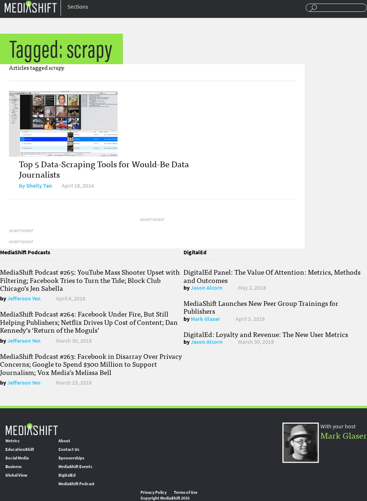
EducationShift (19, 449)
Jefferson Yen (23, 298)
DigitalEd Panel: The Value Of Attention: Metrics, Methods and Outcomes (272, 275)
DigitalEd (67, 475)
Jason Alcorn (207, 288)
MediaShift (31, 429)
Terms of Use (185, 492)
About (64, 441)
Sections (77, 6)
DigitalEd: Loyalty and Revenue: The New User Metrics (266, 334)
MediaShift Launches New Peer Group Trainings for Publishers (261, 307)
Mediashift (30, 6)
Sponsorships (71, 458)
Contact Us (68, 449)
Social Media (17, 458)
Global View (16, 475)
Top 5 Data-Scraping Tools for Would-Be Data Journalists (104, 168)
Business (13, 466)
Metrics (12, 441)
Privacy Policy (153, 492)
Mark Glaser (205, 319)
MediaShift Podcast (76, 484)
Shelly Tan (39, 185)
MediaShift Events (75, 466)
